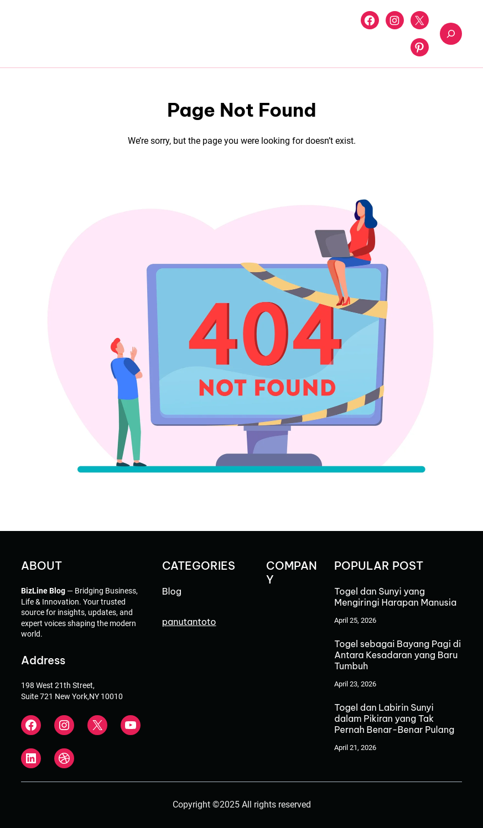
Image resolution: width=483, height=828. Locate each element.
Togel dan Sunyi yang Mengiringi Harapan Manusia (395, 597)
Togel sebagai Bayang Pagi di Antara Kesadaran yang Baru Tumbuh (397, 654)
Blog (171, 591)
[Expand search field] (451, 34)
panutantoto (189, 621)
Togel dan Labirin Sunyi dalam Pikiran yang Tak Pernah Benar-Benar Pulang (394, 718)
